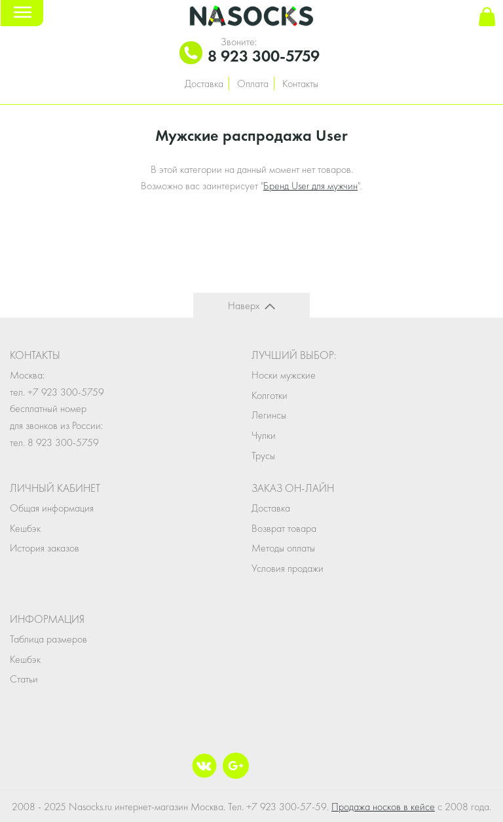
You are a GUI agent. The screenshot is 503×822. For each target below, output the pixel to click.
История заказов (44, 548)
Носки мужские (284, 375)
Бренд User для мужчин (310, 186)
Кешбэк (25, 528)
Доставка (204, 83)
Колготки (270, 395)
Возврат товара (284, 528)
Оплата (253, 83)
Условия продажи (288, 568)
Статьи (24, 679)
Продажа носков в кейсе (383, 806)
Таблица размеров (48, 639)
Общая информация (52, 508)
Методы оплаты (283, 548)
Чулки (264, 435)
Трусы (263, 455)
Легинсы (269, 415)
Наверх (243, 305)
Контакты (300, 83)
